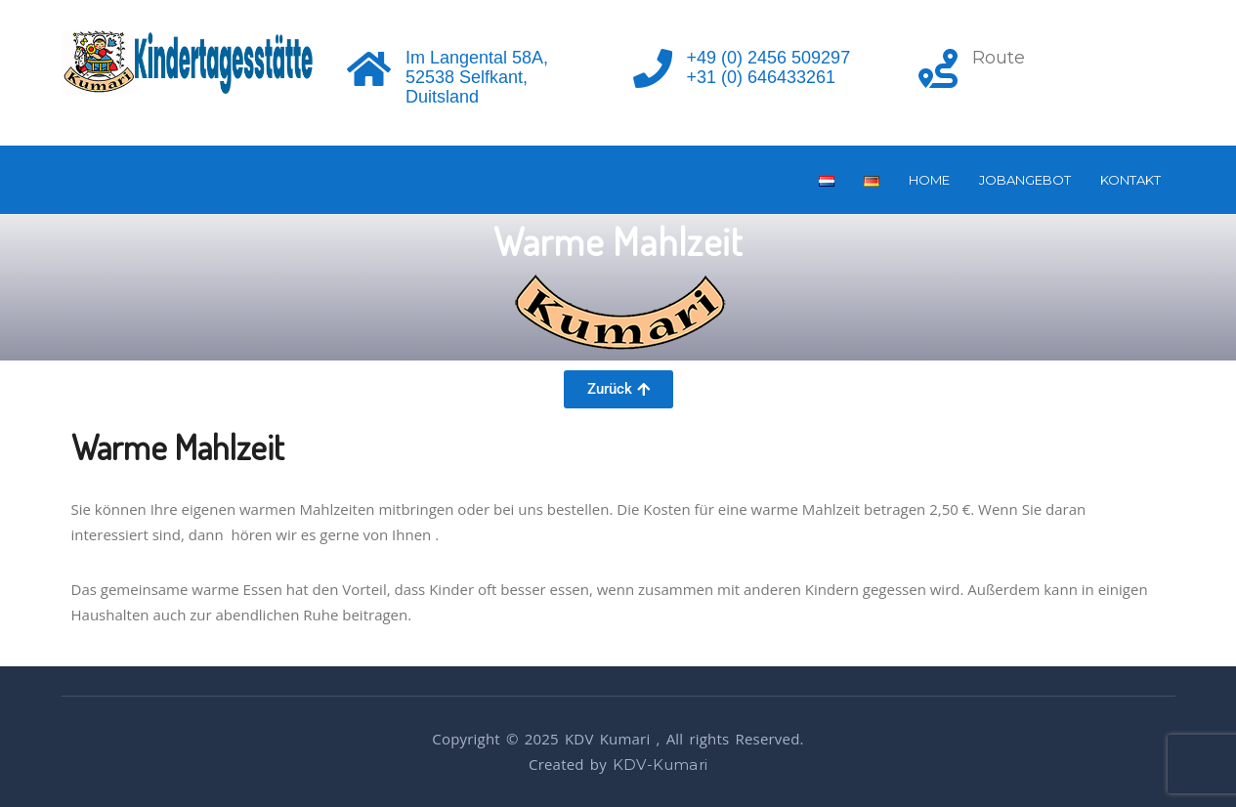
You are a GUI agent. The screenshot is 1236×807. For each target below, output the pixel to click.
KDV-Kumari (660, 764)
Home (929, 180)
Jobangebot (1025, 180)
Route (998, 57)
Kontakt (1130, 180)
